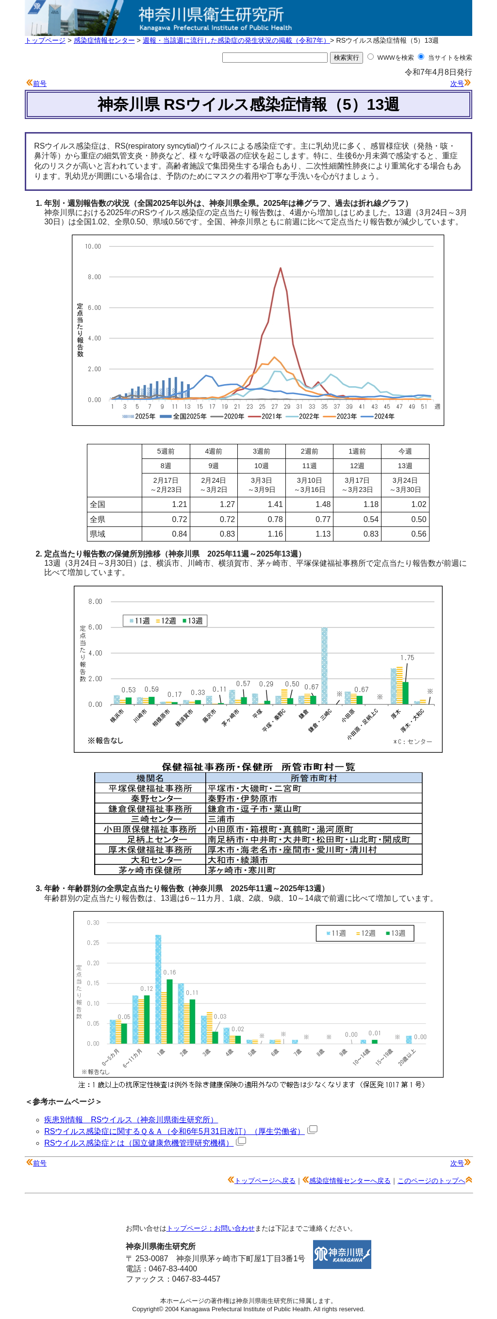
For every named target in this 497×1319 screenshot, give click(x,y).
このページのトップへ (431, 1180)
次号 (457, 83)
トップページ (45, 40)
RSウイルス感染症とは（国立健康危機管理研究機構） (145, 1143)
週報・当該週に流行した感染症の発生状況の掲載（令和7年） (236, 40)
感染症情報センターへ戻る (350, 1180)
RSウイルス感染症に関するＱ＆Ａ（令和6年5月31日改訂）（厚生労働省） (180, 1131)
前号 (40, 83)
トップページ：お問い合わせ (210, 1228)
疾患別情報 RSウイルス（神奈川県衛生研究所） (131, 1120)
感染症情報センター (104, 40)
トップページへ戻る (265, 1180)
